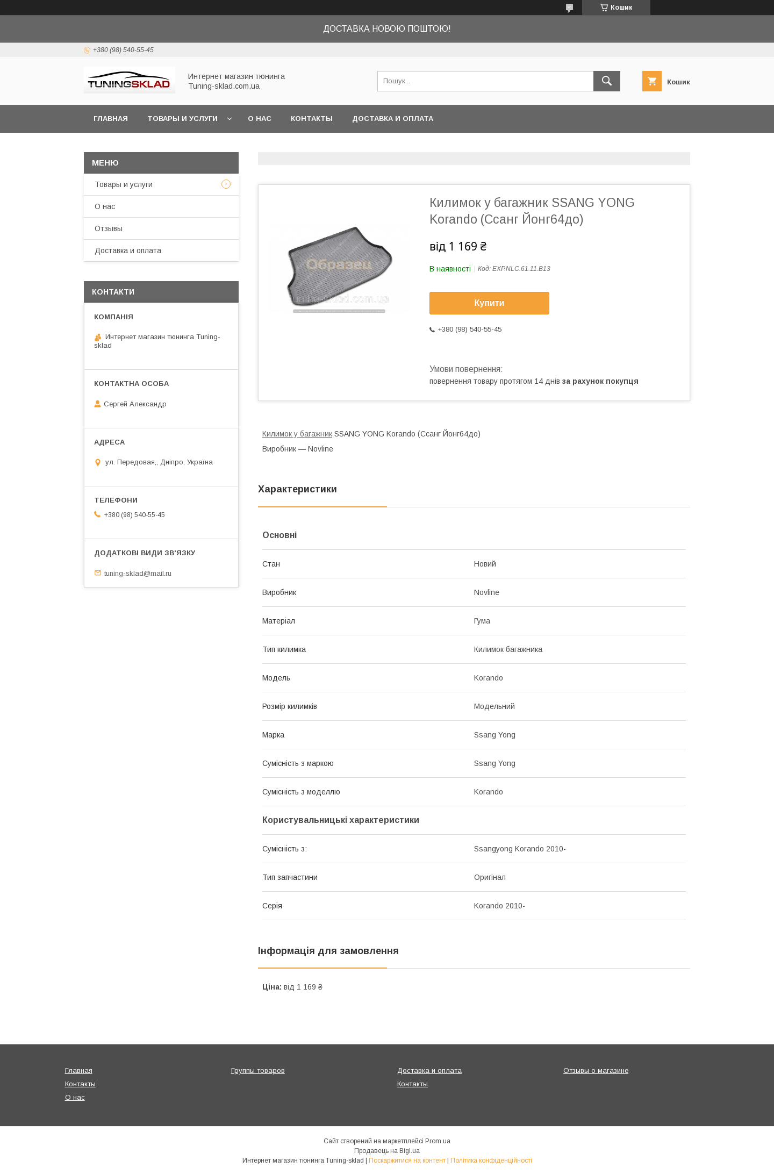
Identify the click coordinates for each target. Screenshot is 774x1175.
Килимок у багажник (297, 433)
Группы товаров (258, 1070)
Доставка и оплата (392, 118)
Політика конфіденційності (491, 1160)
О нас (259, 118)
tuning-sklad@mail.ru (137, 573)
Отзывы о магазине (595, 1070)
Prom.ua (437, 1141)
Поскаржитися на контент (407, 1160)
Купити (490, 302)
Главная (111, 118)
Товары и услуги (182, 118)
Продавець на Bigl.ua (387, 1151)
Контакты (312, 118)
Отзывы (109, 228)
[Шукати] (606, 81)
